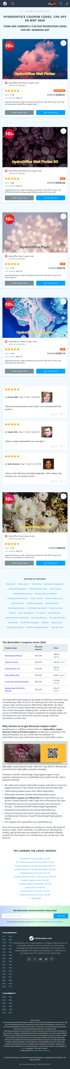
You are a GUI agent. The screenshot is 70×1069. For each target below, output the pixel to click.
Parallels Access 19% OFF (35, 887)
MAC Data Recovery (39, 618)
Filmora (4, 936)
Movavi (11, 939)
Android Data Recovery (38, 589)
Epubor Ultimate (4, 980)
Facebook (35, 959)
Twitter (46, 959)
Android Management (17, 589)
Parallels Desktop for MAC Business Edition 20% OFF (35, 869)
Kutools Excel (4, 955)
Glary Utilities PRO (12, 675)
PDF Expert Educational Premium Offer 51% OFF (35, 862)
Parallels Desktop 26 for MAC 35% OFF (35, 873)
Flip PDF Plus (4, 977)
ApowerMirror (4, 986)
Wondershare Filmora (13, 656)
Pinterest (52, 959)
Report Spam (11, 1000)
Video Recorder (57, 627)
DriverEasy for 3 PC (12, 669)
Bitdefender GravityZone (4, 946)
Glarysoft (11, 961)
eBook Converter (52, 603)
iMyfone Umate (4, 971)
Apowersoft (11, 983)
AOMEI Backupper (4, 967)
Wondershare (11, 949)
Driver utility (36, 584)
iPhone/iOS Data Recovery (18, 598)
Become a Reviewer (11, 1012)
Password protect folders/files (17, 618)
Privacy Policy (39, 922)
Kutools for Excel (11, 662)
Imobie (11, 971)
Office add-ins (23, 584)
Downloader (13, 622)
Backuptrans (11, 967)
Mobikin (11, 977)
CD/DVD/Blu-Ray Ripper (29, 622)
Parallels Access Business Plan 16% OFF (35, 895)
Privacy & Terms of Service (41, 1051)
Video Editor (11, 584)
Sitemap (11, 1003)
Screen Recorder (55, 608)
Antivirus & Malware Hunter (37, 627)
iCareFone (4, 949)
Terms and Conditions (55, 922)
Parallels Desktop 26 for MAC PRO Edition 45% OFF (35, 866)
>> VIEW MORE (35, 898)
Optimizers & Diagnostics (54, 584)
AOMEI (11, 952)
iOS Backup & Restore (16, 608)
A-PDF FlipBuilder (11, 986)
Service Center (4, 1006)
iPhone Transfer (37, 598)
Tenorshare (11, 942)
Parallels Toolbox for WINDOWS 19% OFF (35, 884)
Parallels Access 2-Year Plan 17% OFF (35, 891)
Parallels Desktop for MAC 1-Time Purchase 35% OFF (35, 876)
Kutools (11, 936)
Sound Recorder (54, 613)
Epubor (11, 980)
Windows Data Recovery (23, 593)
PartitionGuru (4, 961)
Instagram (29, 959)
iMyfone (11, 958)
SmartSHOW (4, 964)
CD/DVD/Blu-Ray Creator (37, 608)
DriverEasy (4, 939)
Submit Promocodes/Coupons (11, 1009)
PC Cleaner (41, 613)
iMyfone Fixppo (4, 983)
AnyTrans (4, 958)
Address (4, 1009)
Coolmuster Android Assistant (17, 682)
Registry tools (56, 622)
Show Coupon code (19, 112)
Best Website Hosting (4, 1003)
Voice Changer (55, 589)
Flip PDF (12, 613)
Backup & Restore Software (46, 593)
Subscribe (61, 916)
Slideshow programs (35, 603)
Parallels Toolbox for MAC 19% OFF (35, 880)
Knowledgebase (11, 1006)
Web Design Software (15, 627)
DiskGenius (4, 974)
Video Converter (17, 603)
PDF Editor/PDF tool (57, 618)
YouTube (40, 959)
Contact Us (4, 1012)
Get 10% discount (51, 112)
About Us (4, 997)
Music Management (26, 613)
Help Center (11, 997)
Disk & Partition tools (54, 598)
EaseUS (11, 946)
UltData (4, 952)
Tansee (11, 974)
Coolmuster (4, 942)
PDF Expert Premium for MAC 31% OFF (35, 858)
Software (45, 622)
